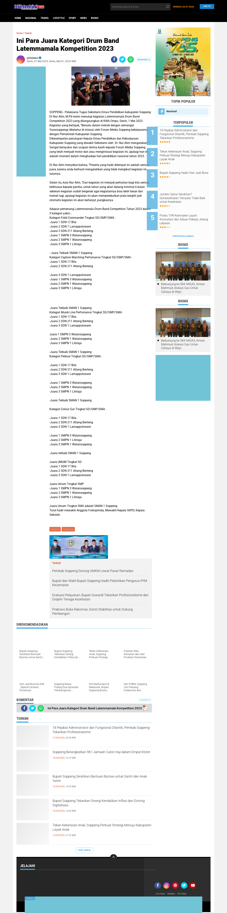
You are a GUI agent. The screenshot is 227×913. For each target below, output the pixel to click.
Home (18, 17)
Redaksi (173, 894)
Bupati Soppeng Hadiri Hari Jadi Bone (185, 169)
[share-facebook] (114, 59)
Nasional (30, 17)
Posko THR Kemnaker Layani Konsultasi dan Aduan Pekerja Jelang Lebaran (187, 208)
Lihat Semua (84, 851)
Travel (45, 17)
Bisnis (94, 17)
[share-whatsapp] (130, 59)
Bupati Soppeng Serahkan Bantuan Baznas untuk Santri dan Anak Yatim (96, 781)
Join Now (160, 894)
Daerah (31, 33)
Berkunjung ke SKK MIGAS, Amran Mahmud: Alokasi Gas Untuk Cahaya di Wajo (183, 274)
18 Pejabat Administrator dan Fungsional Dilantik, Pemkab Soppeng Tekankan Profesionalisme (94, 735)
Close (29, 898)
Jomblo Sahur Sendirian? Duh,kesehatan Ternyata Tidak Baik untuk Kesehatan (188, 189)
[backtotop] (113, 858)
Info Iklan (185, 894)
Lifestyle (59, 17)
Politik (58, 880)
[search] (140, 6)
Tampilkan (144, 700)
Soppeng (69, 529)
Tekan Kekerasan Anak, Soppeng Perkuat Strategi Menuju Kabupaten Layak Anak (95, 830)
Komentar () (143, 59)
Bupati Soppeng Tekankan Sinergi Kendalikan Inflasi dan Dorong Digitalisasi (99, 805)
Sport (72, 17)
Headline (59, 875)
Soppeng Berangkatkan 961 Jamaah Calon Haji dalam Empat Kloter (101, 756)
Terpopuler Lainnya (183, 222)
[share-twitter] (122, 59)
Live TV (206, 7)
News (83, 17)
